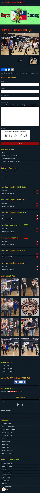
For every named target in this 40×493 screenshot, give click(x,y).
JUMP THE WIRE (6, 475)
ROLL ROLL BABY (7, 487)
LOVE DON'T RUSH (7, 472)
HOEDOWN (5, 444)
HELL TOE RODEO (7, 466)
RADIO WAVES (6, 478)
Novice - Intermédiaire (20, 193)
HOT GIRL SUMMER (7, 453)
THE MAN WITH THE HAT (9, 429)
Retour (20, 60)
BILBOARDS (5, 489)
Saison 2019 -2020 (7, 365)
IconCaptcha (15, 139)
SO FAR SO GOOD (7, 438)
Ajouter (20, 143)
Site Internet (5, 95)
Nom (2, 81)
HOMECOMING (6, 441)
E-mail (3, 88)
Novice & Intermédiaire (20, 269)
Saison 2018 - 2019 (7, 368)
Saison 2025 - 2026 (7, 371)
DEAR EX (4, 469)
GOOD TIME (5, 447)
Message (3, 102)
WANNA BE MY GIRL (7, 450)
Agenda (4, 177)
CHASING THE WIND (7, 435)
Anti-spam (4, 128)
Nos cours (4, 153)
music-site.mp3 (6, 410)
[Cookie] (4, 489)
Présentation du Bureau (8, 158)
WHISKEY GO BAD (7, 463)
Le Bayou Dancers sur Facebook (11, 161)
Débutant (20, 190)
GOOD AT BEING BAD (8, 427)
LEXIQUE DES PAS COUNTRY (10, 155)
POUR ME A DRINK (7, 424)
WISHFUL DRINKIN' (7, 432)
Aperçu (32, 105)
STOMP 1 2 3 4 (6, 481)
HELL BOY (4, 484)
